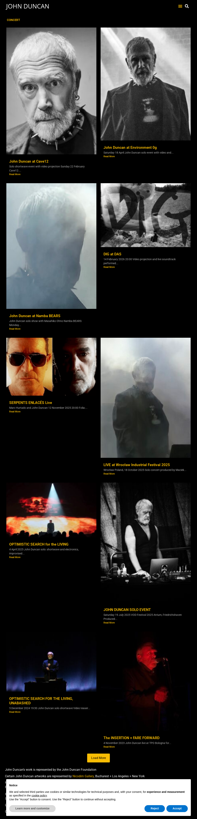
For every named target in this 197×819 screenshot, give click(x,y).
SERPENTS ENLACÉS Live (30, 402)
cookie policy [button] (39, 795)
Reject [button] (155, 808)
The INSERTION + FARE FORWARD (131, 738)
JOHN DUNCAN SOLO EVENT (127, 610)
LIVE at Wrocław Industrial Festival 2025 (137, 465)
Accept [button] (177, 808)
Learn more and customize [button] (32, 808)
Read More (14, 174)
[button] (180, 6)
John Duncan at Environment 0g (130, 147)
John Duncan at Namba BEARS (34, 316)
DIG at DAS (112, 254)
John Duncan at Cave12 (28, 161)
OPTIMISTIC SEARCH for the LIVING (38, 544)
